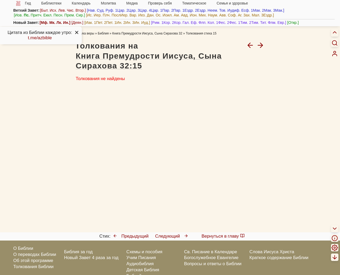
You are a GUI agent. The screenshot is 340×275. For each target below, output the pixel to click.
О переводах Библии (34, 254)
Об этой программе (33, 260)
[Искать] (334, 42)
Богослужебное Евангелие (211, 257)
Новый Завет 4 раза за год (91, 257)
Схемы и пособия (144, 251)
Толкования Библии (33, 266)
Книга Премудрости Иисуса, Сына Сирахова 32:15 (149, 60)
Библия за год (78, 251)
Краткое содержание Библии (278, 257)
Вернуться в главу (223, 236)
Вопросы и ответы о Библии (212, 263)
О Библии (23, 248)
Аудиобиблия (140, 263)
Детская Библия (142, 269)
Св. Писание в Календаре (210, 251)
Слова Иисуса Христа (271, 251)
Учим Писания (141, 257)
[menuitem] (334, 53)
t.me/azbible (40, 37)
